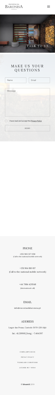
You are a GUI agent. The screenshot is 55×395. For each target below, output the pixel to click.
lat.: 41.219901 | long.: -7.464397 (27, 333)
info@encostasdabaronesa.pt (27, 308)
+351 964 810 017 (28, 268)
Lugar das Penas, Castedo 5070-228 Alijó (27, 327)
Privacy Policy (27, 357)
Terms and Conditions (27, 362)
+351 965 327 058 (27, 254)
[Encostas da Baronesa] (14, 6)
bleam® (26, 384)
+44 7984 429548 (27, 284)
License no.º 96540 (27, 368)
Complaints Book (27, 352)
